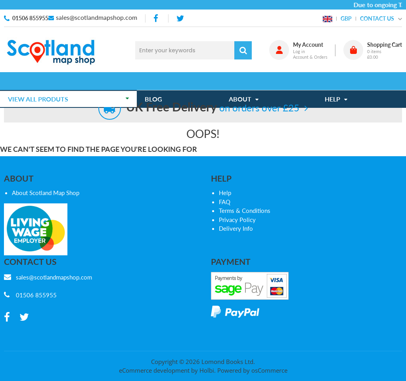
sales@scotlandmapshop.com (96, 17)
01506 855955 (30, 18)
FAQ (224, 201)
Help (225, 192)
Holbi (206, 370)
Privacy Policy (237, 219)
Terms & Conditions (244, 210)
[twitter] (180, 18)
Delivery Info (236, 228)
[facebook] (156, 18)
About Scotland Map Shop (45, 192)
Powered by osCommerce (252, 370)
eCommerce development (154, 370)
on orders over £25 (212, 107)
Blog (157, 81)
